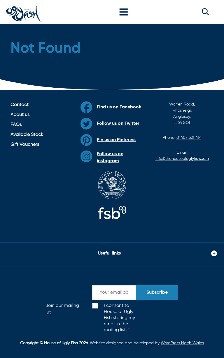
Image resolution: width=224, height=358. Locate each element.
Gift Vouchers (24, 144)
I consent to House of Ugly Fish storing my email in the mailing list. (119, 317)
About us (19, 115)
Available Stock (26, 134)
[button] (205, 11)
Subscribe (157, 292)
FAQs (16, 124)
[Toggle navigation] (125, 12)
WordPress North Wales (182, 343)
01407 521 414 (189, 138)
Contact (19, 105)
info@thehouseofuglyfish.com (182, 159)
